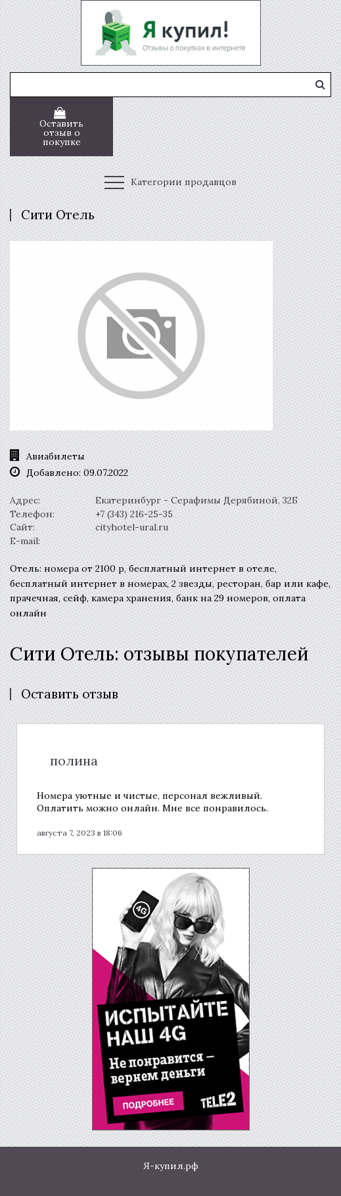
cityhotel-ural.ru (131, 527)
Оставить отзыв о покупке (61, 132)
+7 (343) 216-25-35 (134, 514)
